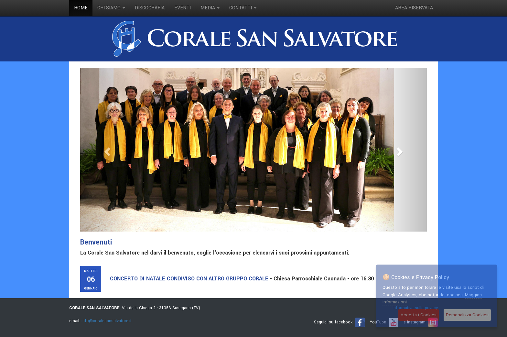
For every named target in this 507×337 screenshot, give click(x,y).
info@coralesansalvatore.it (106, 321)
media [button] (210, 8)
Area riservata (414, 8)
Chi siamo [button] (111, 8)
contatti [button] (242, 8)
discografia (150, 8)
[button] (106, 150)
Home (81, 8)
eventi (182, 8)
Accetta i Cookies (419, 315)
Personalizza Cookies (467, 315)
